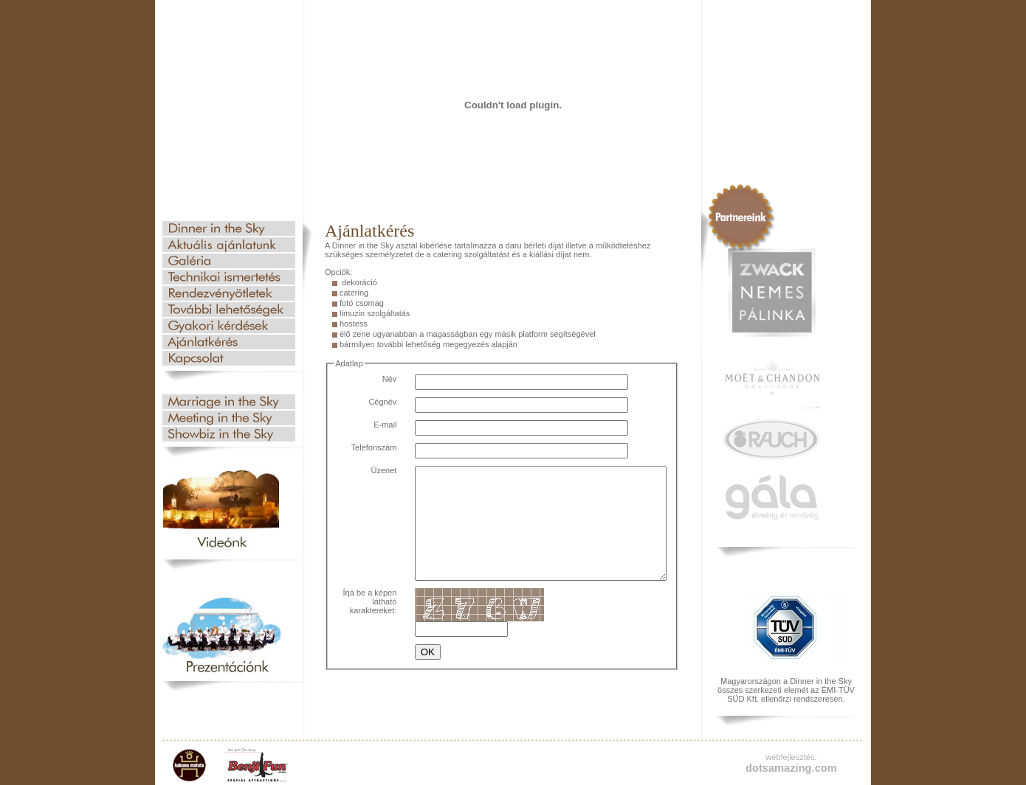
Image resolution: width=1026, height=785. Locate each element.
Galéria (228, 261)
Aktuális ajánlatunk (228, 244)
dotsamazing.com (791, 768)
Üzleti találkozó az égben (228, 418)
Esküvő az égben (228, 401)
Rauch (771, 439)
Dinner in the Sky (228, 228)
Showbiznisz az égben (228, 434)
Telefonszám (362, 447)
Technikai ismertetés (228, 277)
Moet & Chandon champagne (771, 383)
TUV (786, 628)
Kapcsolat (228, 358)
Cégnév (371, 401)
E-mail (373, 424)
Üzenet (372, 470)
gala (771, 497)
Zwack (771, 292)
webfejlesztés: (790, 757)
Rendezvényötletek (228, 293)
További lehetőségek (228, 309)
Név (377, 378)
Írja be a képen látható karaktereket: (361, 628)
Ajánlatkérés (228, 342)
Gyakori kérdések (228, 325)
